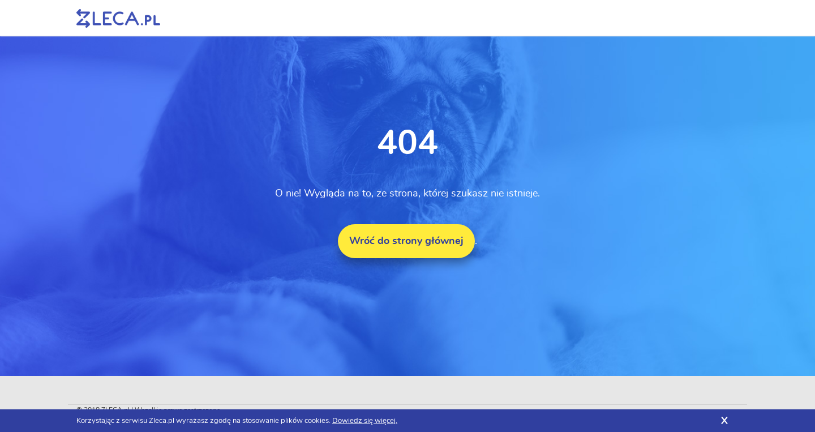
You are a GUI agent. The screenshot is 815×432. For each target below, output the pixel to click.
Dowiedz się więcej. (364, 421)
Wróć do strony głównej (406, 241)
